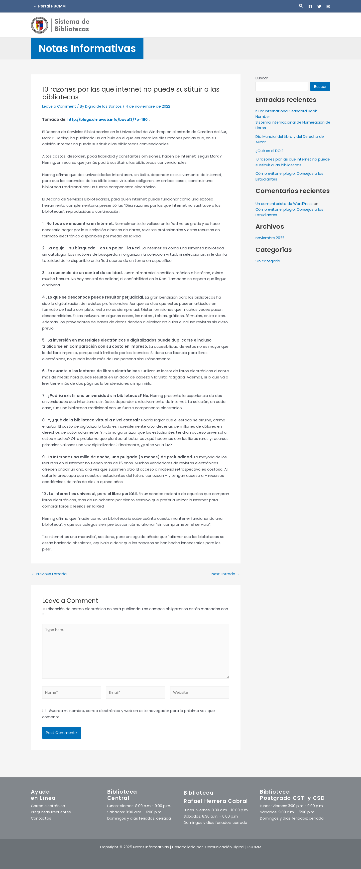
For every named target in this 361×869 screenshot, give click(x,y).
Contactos (41, 818)
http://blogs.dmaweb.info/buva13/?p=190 (108, 119)
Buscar (261, 78)
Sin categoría (267, 261)
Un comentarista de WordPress (284, 203)
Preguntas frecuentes (51, 812)
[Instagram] (328, 6)
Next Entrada (225, 574)
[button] (301, 6)
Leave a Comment (59, 106)
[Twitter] (319, 6)
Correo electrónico (48, 806)
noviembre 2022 (270, 237)
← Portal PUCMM (49, 6)
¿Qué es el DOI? (269, 150)
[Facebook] (310, 6)
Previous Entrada (49, 574)
